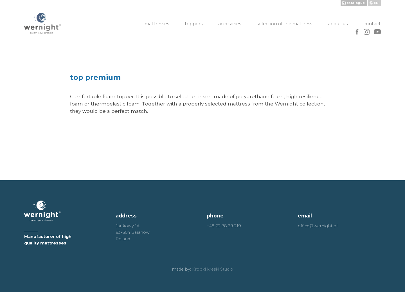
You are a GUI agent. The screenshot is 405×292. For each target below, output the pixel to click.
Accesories (229, 23)
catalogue (355, 3)
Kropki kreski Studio (212, 269)
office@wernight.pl (318, 225)
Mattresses (157, 23)
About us (338, 23)
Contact (372, 23)
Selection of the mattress (284, 23)
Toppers (193, 23)
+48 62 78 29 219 (224, 225)
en (376, 3)
